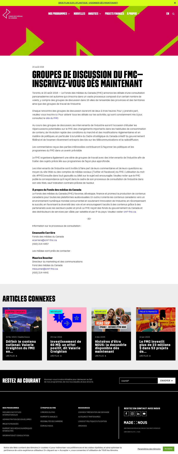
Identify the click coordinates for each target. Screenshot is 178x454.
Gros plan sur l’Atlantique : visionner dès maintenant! (88, 2)
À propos (134, 13)
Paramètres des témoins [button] (149, 449)
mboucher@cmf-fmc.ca (45, 268)
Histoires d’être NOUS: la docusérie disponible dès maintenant (111, 347)
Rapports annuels (48, 417)
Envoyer (165, 380)
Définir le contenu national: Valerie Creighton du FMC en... (21, 347)
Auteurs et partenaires (89, 417)
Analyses (95, 13)
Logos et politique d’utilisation (92, 421)
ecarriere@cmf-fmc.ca (44, 240)
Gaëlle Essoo (24, 337)
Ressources (84, 408)
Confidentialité (129, 432)
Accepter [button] (168, 449)
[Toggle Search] (173, 13)
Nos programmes (59, 13)
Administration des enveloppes (17, 419)
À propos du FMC (48, 408)
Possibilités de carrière (51, 421)
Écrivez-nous (46, 426)
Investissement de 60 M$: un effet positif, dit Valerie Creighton (65, 347)
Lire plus (10, 356)
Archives (82, 426)
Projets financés (114, 13)
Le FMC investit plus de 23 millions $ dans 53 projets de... (155, 347)
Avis (138, 432)
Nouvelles (79, 13)
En (167, 13)
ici (56, 114)
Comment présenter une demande (93, 412)
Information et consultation (16, 436)
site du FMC (52, 118)
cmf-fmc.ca (130, 211)
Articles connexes (29, 298)
